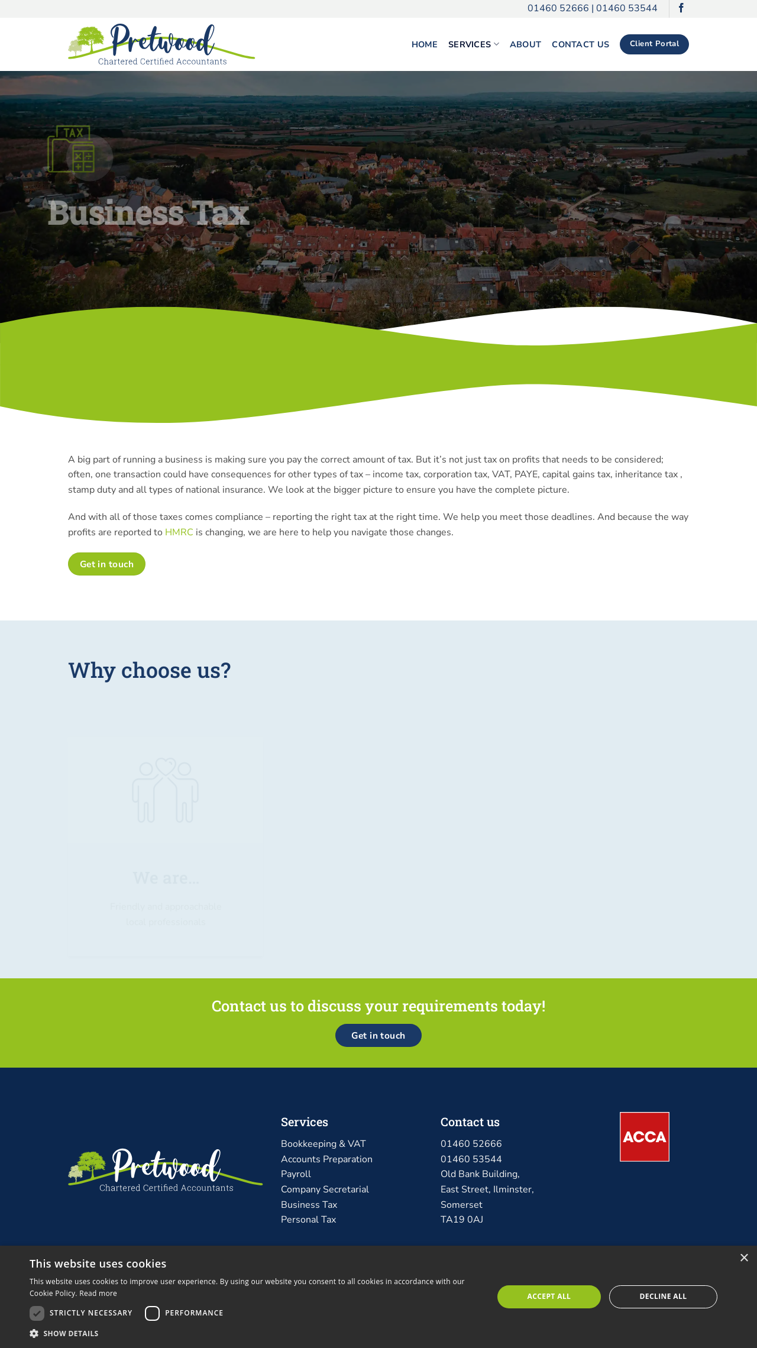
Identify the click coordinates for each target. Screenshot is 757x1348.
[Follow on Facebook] (681, 9)
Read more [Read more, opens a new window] (98, 1293)
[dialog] (378, 1297)
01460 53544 (627, 8)
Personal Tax (308, 1219)
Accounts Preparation (327, 1159)
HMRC (179, 532)
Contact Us (580, 44)
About (525, 44)
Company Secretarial (325, 1189)
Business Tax (309, 1204)
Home (425, 44)
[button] (255, 1333)
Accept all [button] (549, 1296)
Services (473, 44)
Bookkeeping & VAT (323, 1143)
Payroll (296, 1174)
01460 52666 (558, 8)
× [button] (743, 1258)
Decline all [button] (663, 1296)
